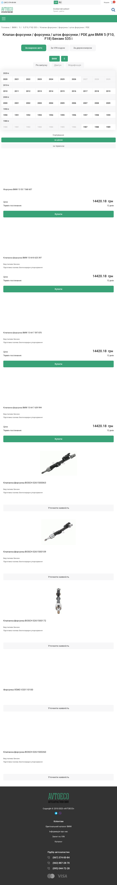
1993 (39, 115)
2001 (17, 103)
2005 (62, 103)
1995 (62, 115)
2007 (85, 103)
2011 (17, 91)
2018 (97, 91)
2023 (39, 79)
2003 (39, 103)
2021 (17, 79)
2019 (108, 91)
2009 (108, 103)
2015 (62, 91)
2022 (28, 79)
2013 (39, 91)
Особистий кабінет (61, 9)
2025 (62, 79)
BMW (14, 27)
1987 (85, 127)
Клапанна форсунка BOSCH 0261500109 (24, 551)
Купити (58, 214)
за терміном (58, 146)
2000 (5, 103)
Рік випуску (41, 65)
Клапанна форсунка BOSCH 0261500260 (24, 752)
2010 (5, 91)
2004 (51, 103)
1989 (108, 127)
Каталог (58, 841)
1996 (74, 115)
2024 (51, 79)
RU (60, 2)
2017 (85, 91)
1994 (51, 115)
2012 (28, 91)
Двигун (57, 65)
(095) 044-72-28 (61, 868)
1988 (97, 127)
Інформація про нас (58, 831)
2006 (74, 103)
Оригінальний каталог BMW (59, 826)
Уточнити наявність (58, 508)
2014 (51, 91)
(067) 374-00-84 (10, 2)
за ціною (58, 140)
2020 (5, 79)
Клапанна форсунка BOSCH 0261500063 (24, 482)
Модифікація (74, 65)
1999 (108, 115)
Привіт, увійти (58, 11)
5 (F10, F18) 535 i (30, 27)
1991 (17, 115)
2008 (97, 103)
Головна (5, 27)
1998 (97, 115)
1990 (5, 115)
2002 (28, 103)
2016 (74, 91)
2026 (74, 79)
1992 (28, 115)
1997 (85, 115)
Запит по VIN (58, 836)
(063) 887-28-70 (61, 863)
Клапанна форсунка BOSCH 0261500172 (24, 620)
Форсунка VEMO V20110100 (18, 689)
